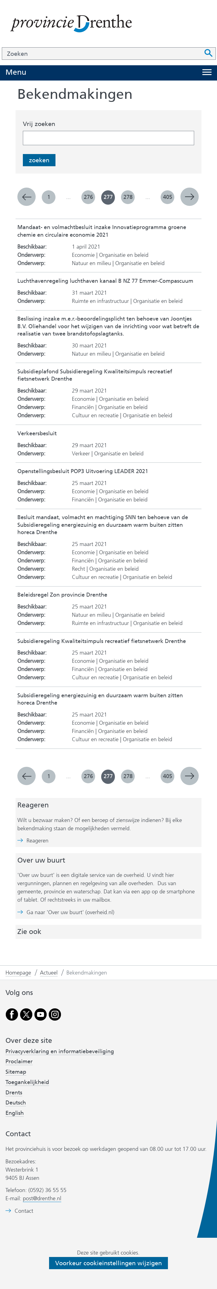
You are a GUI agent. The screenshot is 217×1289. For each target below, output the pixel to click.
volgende (189, 197)
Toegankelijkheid (27, 1082)
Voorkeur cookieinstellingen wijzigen (108, 1263)
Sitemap (15, 1071)
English (14, 1113)
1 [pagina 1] (48, 197)
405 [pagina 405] (167, 197)
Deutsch (15, 1102)
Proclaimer (19, 1061)
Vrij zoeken (39, 123)
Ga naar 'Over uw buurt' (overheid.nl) (70, 912)
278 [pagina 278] (128, 197)
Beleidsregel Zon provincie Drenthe (62, 594)
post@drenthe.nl (42, 1198)
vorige (26, 197)
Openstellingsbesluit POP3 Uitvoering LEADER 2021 (82, 471)
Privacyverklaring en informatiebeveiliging (59, 1051)
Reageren (37, 840)
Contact (24, 1211)
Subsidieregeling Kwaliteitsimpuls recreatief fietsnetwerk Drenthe (101, 641)
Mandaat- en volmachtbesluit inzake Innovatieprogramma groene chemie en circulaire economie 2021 (101, 231)
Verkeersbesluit (37, 433)
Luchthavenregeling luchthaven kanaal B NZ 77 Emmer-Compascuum (105, 281)
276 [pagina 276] (88, 197)
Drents (13, 1092)
